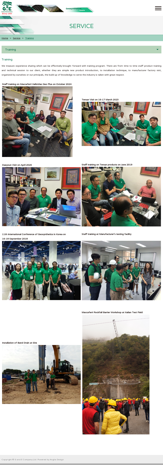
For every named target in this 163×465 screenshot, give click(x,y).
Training (10, 49)
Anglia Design (57, 459)
